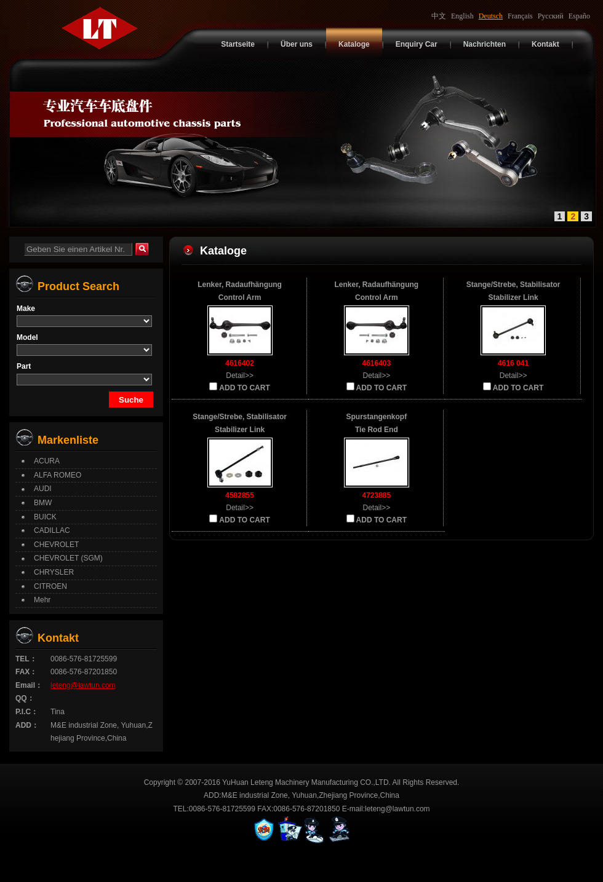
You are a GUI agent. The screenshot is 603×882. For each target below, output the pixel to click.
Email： (28, 685)
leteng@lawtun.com (83, 685)
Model (27, 337)
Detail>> (240, 375)
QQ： (24, 698)
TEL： (26, 659)
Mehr (42, 600)
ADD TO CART (239, 387)
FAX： (26, 671)
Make (26, 308)
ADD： (27, 725)
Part (24, 366)
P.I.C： (26, 711)
